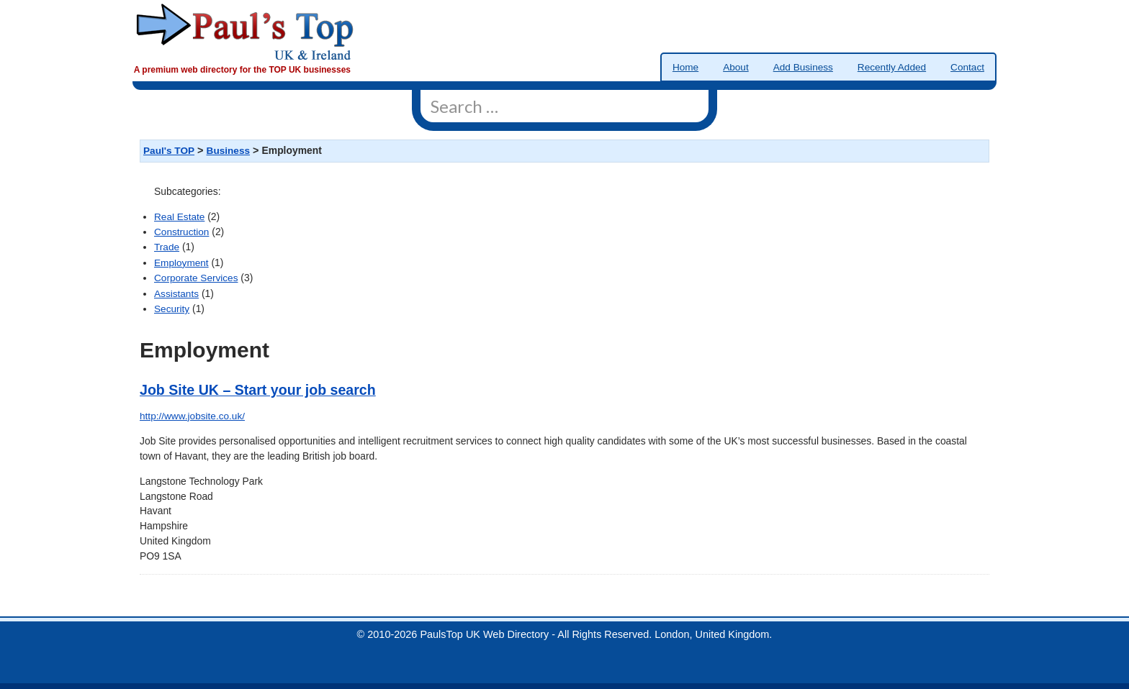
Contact (967, 67)
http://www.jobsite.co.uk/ (192, 416)
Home (685, 67)
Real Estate (179, 216)
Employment (181, 262)
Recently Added (892, 67)
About (736, 67)
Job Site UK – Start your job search (258, 390)
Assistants (176, 293)
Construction (181, 232)
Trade (166, 247)
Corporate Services (196, 278)
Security (171, 309)
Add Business (803, 67)
